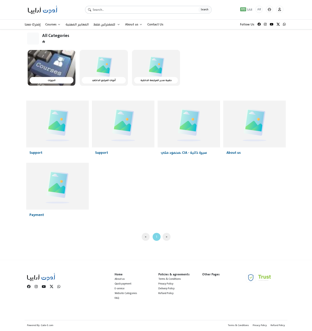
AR (259, 9)
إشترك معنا (33, 24)
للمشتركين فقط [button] (107, 24)
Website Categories (126, 293)
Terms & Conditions (169, 279)
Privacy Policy (165, 284)
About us (120, 279)
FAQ (117, 298)
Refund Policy (166, 293)
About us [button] (133, 24)
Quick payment (123, 284)
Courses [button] (52, 24)
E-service (120, 288)
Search (204, 9)
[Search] (148, 10)
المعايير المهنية (77, 24)
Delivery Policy (166, 288)
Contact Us (155, 24)
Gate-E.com (47, 325)
